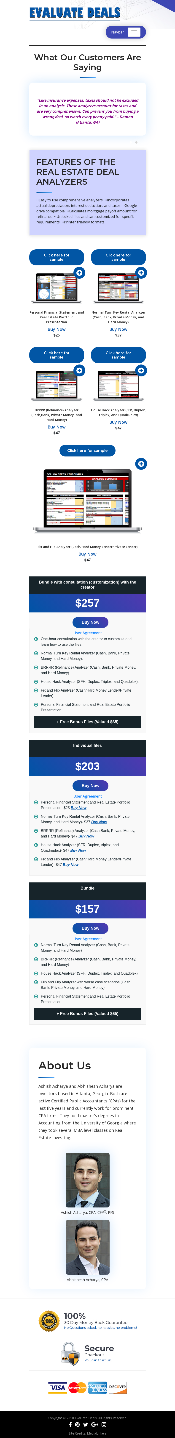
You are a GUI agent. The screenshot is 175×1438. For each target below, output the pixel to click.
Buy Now (57, 329)
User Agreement (87, 632)
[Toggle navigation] (134, 32)
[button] (131, 142)
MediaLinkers (97, 1433)
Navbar (117, 32)
